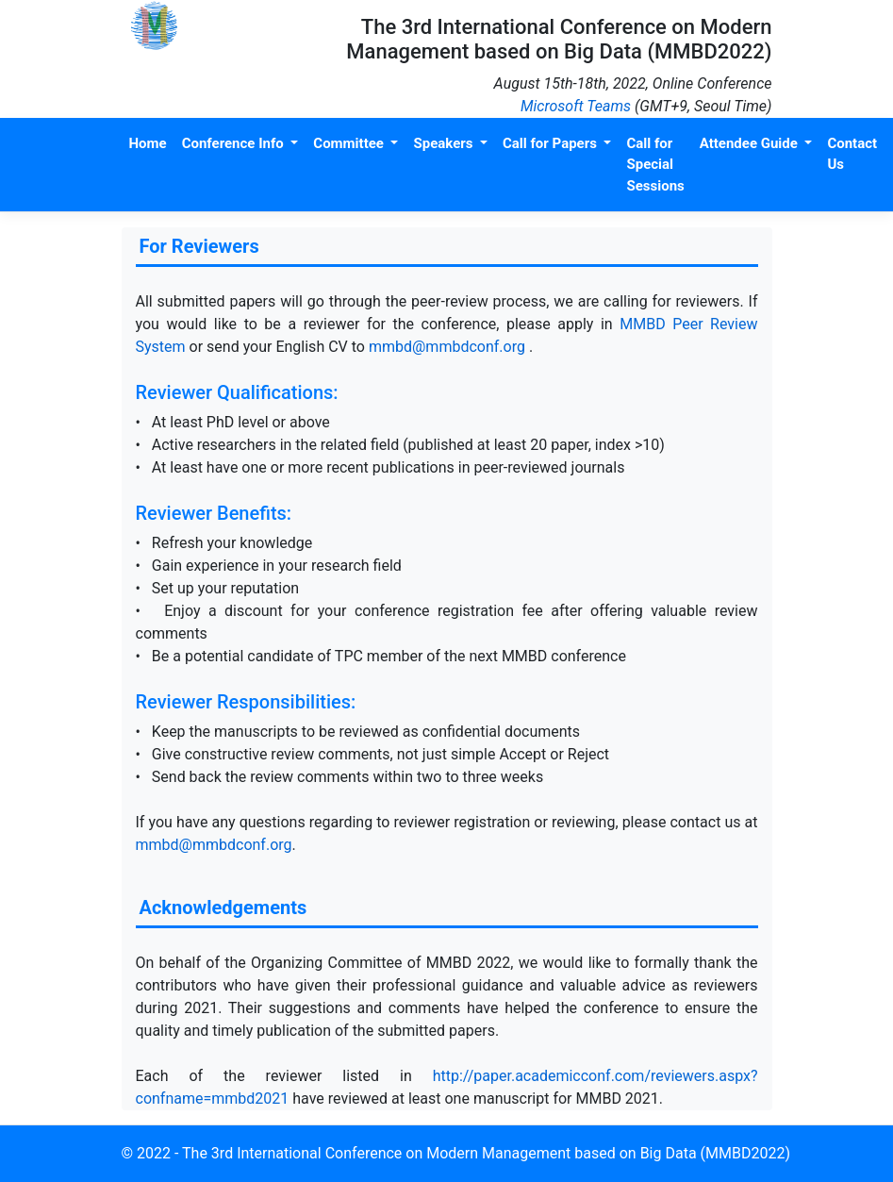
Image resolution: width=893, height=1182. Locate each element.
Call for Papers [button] (552, 143)
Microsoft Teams (576, 106)
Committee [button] (350, 143)
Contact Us (852, 154)
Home (148, 143)
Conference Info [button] (235, 143)
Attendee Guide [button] (751, 143)
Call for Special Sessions (655, 164)
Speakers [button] (444, 143)
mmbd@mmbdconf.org (449, 347)
